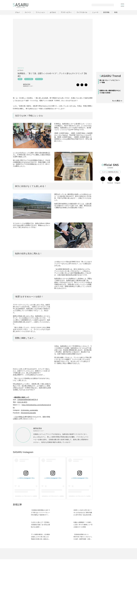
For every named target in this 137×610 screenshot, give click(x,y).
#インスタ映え (28, 79)
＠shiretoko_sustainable (30, 431)
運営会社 (93, 598)
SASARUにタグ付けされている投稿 (26, 518)
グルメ (63, 594)
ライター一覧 (115, 594)
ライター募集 (104, 598)
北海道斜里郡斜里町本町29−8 (27, 421)
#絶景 (20, 79)
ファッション (73, 594)
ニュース (105, 594)
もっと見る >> (117, 124)
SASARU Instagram (23, 474)
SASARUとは (82, 598)
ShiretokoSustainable (29, 434)
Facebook (110, 203)
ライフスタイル (95, 594)
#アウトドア (39, 79)
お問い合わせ (116, 598)
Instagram (118, 203)
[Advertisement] (110, 30)
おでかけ (83, 594)
